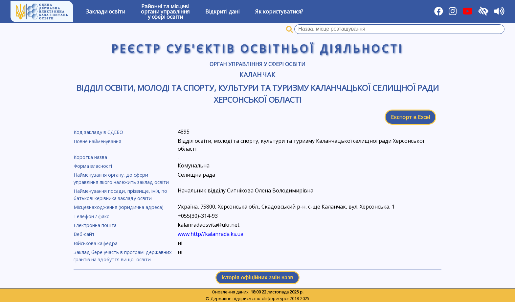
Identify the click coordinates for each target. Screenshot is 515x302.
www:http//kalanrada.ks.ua (210, 234)
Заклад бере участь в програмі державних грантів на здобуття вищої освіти (123, 256)
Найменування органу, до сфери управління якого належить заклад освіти (121, 178)
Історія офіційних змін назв (257, 277)
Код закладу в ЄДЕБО (98, 132)
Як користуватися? (279, 11)
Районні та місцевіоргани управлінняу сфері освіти (165, 11)
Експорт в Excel (410, 117)
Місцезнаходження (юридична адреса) (119, 207)
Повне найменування (97, 141)
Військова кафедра (96, 243)
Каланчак (257, 74)
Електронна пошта (95, 225)
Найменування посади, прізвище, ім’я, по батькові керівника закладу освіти (120, 194)
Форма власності (93, 166)
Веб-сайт (84, 234)
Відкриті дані (222, 11)
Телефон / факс (91, 216)
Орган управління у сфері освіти (257, 64)
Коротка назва (90, 157)
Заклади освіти (105, 11)
